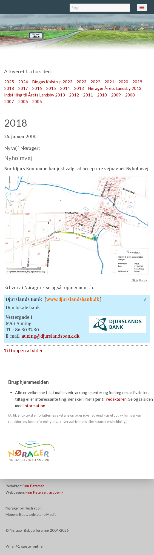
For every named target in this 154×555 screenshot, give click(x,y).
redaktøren (116, 399)
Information (34, 405)
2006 (23, 101)
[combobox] (100, 8)
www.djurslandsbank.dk (72, 299)
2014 (65, 88)
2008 (130, 94)
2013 (79, 88)
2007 (9, 101)
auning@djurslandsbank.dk (50, 336)
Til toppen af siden (24, 350)
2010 (102, 94)
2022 (95, 81)
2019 (137, 81)
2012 (74, 94)
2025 (9, 81)
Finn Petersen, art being (44, 492)
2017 (23, 88)
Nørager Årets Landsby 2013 (114, 88)
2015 (51, 88)
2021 (109, 81)
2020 (123, 81)
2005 (37, 101)
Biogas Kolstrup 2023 (52, 81)
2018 (9, 88)
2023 (81, 81)
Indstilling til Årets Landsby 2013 (34, 94)
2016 (37, 88)
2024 (23, 81)
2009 (116, 94)
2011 (88, 94)
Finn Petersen (33, 486)
